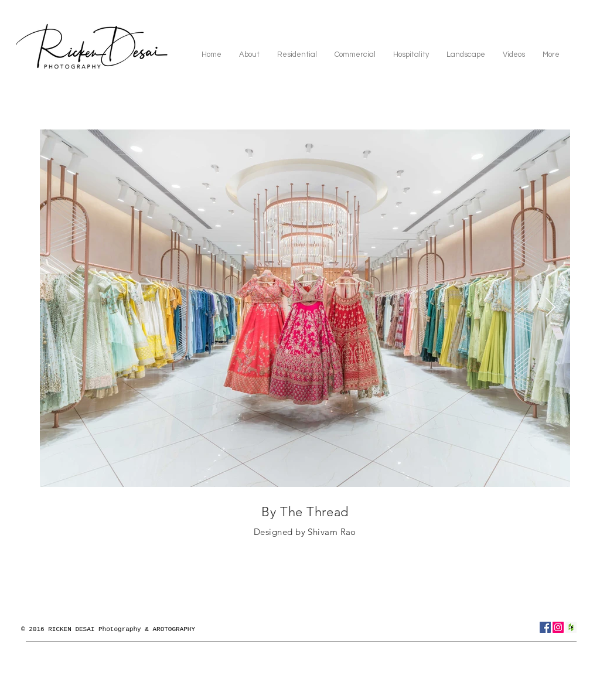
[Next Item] (550, 308)
